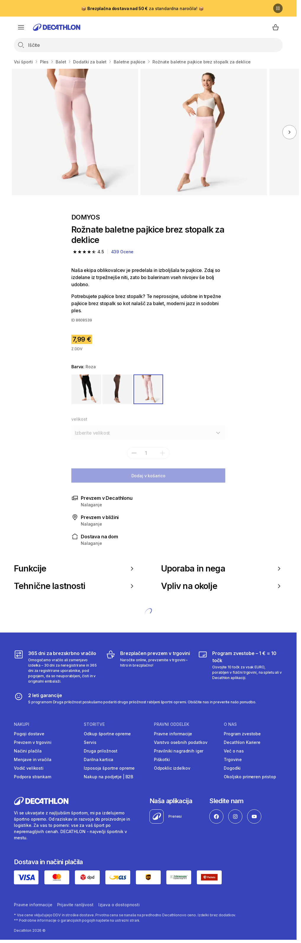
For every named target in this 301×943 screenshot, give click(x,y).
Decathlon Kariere (242, 742)
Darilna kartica (98, 759)
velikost (79, 419)
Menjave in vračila (32, 759)
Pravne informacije (173, 733)
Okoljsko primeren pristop (250, 776)
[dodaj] (162, 453)
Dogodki (232, 768)
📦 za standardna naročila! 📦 (142, 8)
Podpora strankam (32, 776)
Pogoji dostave (29, 733)
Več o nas (234, 750)
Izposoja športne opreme (109, 768)
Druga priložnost (100, 750)
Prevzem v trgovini (32, 742)
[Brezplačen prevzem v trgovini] (148, 667)
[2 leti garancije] (135, 698)
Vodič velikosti (29, 768)
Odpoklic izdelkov (172, 768)
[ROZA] (148, 389)
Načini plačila (28, 750)
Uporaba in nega (222, 568)
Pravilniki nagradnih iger (179, 750)
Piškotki (162, 759)
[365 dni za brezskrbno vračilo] (56, 667)
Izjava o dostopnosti (119, 904)
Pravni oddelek (171, 724)
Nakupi (21, 724)
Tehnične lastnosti (75, 586)
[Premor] (278, 8)
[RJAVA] (117, 389)
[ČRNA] (86, 389)
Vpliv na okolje (222, 586)
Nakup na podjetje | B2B (108, 776)
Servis (90, 742)
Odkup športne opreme (107, 733)
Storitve (94, 724)
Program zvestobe (242, 733)
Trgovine (233, 759)
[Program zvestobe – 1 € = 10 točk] (240, 667)
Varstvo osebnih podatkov (180, 742)
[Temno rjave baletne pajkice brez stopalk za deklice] (75, 132)
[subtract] (134, 453)
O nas (230, 724)
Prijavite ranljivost (75, 904)
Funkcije (75, 568)
